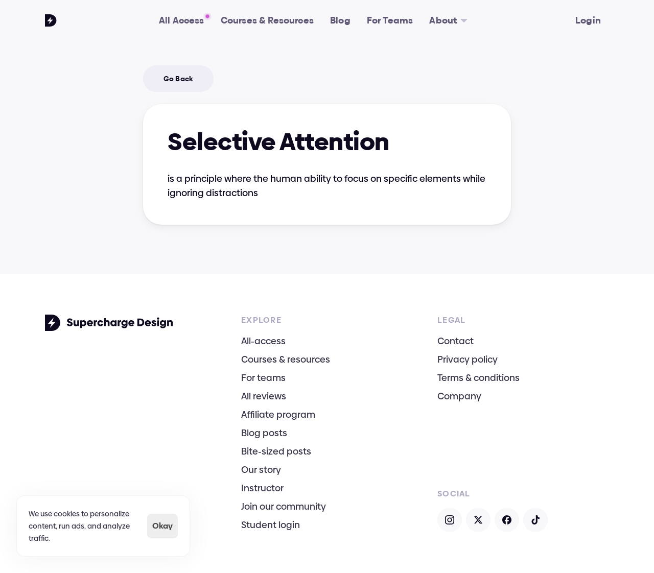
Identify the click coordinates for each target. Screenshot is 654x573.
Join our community (283, 506)
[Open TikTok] (535, 520)
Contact (455, 341)
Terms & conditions (478, 377)
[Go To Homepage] (51, 20)
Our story (261, 469)
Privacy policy (467, 359)
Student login (270, 524)
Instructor (262, 488)
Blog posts (264, 432)
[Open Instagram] (449, 520)
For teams (263, 377)
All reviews (263, 396)
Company (459, 396)
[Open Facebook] (507, 520)
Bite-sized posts (276, 451)
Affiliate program (278, 414)
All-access (263, 341)
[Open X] (478, 520)
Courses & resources (285, 359)
